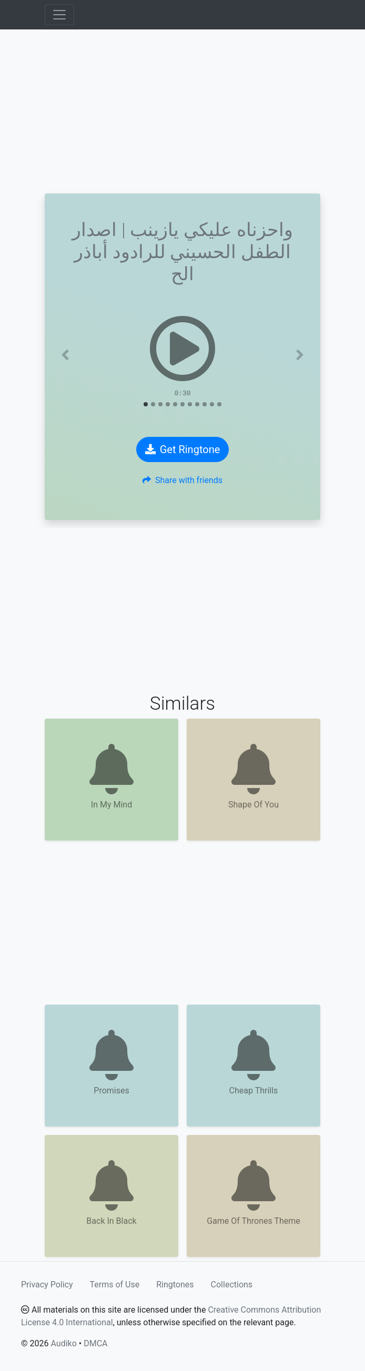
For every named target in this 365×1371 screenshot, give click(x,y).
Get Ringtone (182, 449)
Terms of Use (115, 1285)
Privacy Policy (47, 1285)
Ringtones (175, 1285)
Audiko (63, 1343)
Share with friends (182, 480)
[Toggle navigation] (59, 14)
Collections (232, 1285)
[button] (65, 355)
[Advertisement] (182, 111)
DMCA (95, 1343)
